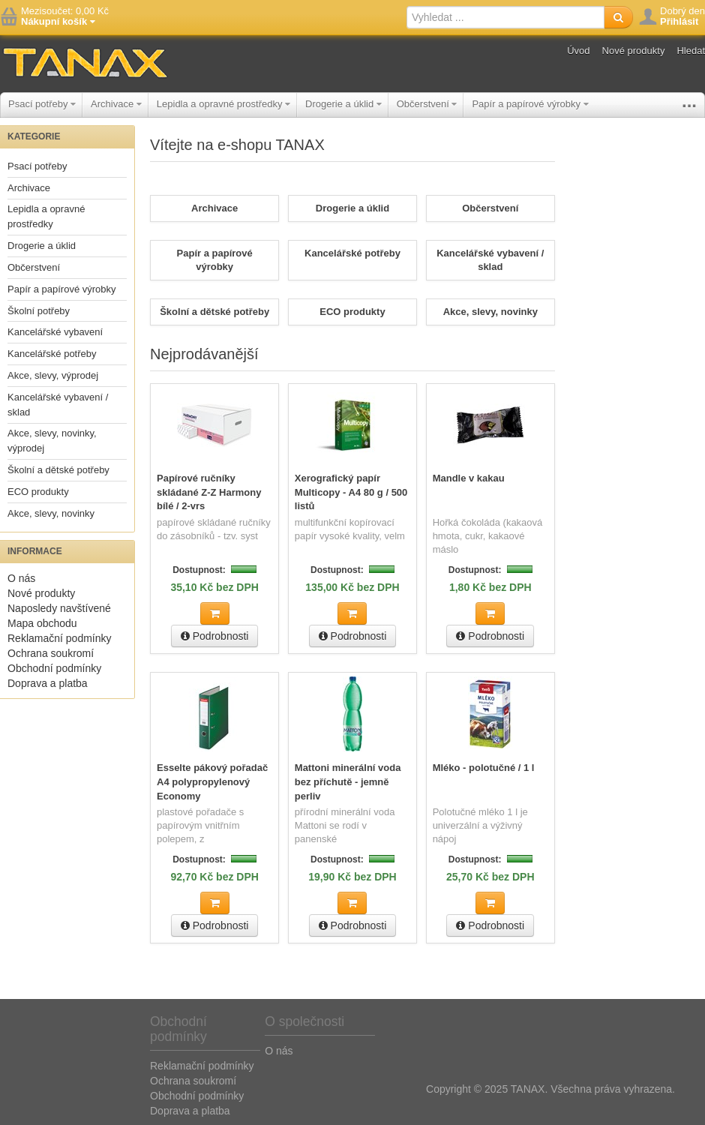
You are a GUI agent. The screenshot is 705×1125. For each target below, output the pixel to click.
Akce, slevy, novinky (51, 513)
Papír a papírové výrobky (530, 104)
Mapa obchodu (42, 623)
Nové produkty (633, 50)
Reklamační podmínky (60, 638)
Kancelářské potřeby (52, 353)
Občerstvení (427, 104)
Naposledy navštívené (59, 608)
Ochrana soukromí (51, 653)
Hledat (690, 50)
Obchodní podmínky (54, 668)
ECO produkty (38, 491)
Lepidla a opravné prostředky (223, 104)
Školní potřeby (39, 310)
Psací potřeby (42, 104)
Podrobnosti (215, 636)
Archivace (116, 104)
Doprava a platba (48, 683)
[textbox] (505, 17)
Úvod (578, 50)
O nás (21, 578)
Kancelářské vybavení (55, 332)
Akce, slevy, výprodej (53, 375)
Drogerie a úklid (343, 104)
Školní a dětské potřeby (59, 470)
